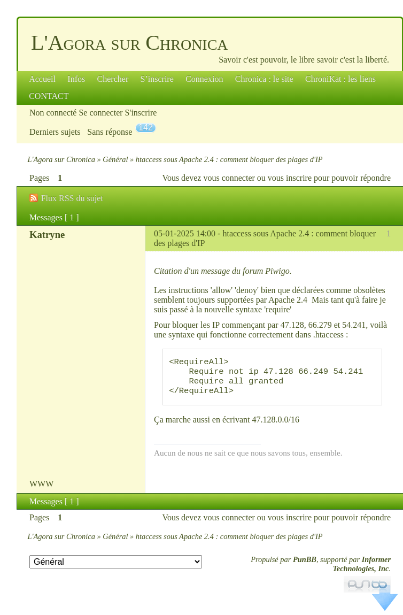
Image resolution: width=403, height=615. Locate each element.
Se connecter (100, 112)
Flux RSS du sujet (72, 198)
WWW (41, 492)
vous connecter (228, 177)
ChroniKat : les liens (340, 78)
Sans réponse (109, 131)
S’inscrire (157, 78)
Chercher (113, 78)
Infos (76, 78)
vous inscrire (290, 177)
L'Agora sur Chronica (129, 42)
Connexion (204, 78)
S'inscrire (141, 112)
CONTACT (48, 96)
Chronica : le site (264, 78)
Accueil (42, 78)
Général (115, 159)
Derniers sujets (55, 131)
